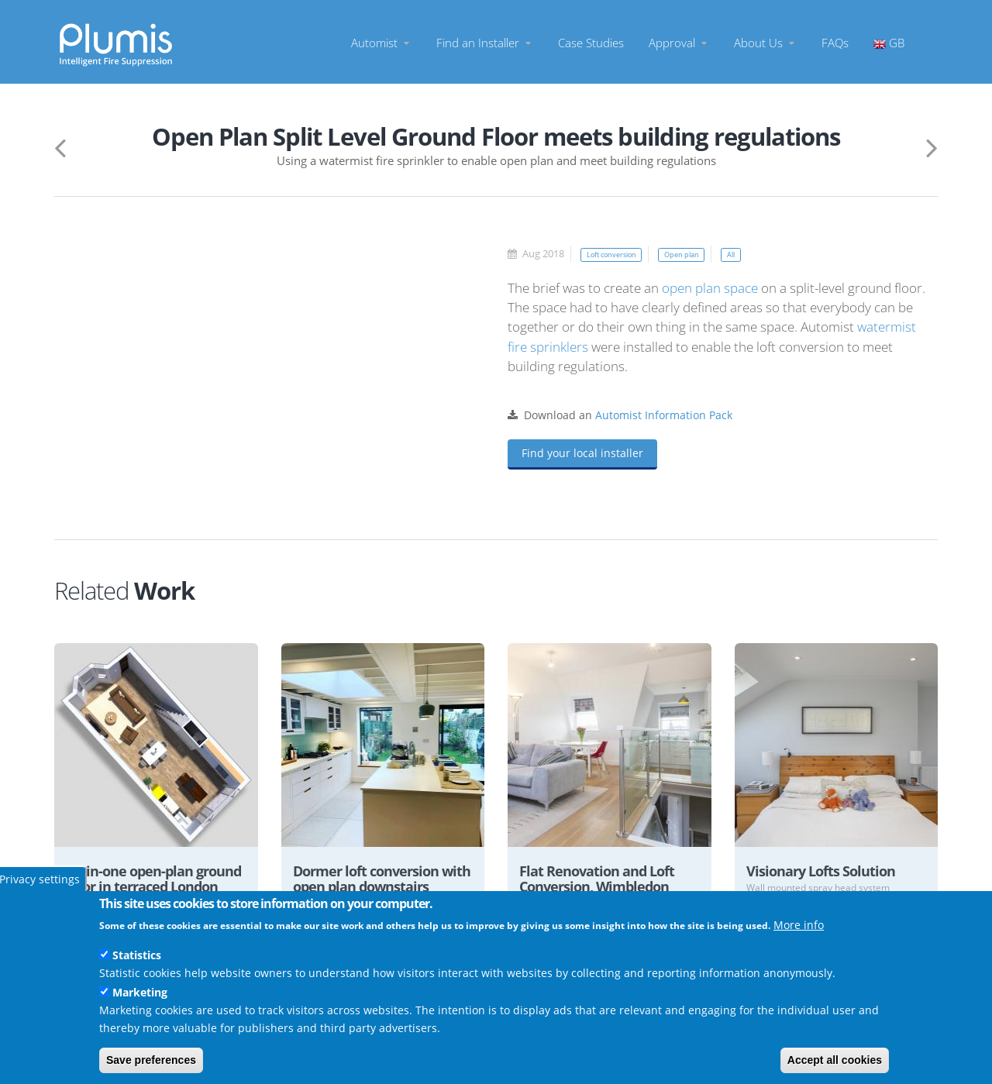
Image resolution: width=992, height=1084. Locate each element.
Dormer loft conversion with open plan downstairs (373, 888)
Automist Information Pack (663, 415)
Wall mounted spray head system (823, 888)
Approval (679, 42)
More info (798, 924)
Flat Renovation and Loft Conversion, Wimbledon (604, 879)
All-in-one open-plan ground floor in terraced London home (149, 888)
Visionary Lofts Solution (827, 871)
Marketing (139, 992)
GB (888, 42)
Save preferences (151, 1060)
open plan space (710, 288)
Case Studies (591, 42)
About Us (765, 42)
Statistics (136, 955)
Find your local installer (582, 453)
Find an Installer (484, 42)
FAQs (835, 42)
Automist (381, 42)
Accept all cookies (834, 1060)
